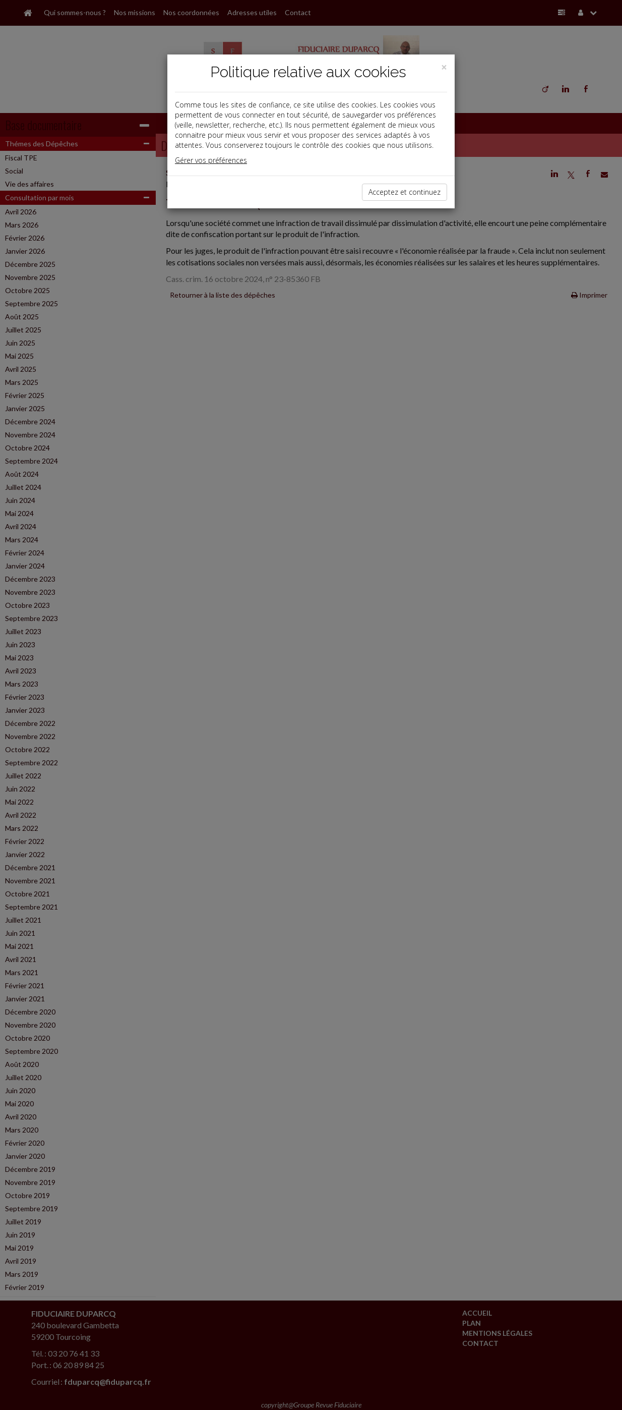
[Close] (444, 67)
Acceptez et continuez (404, 192)
